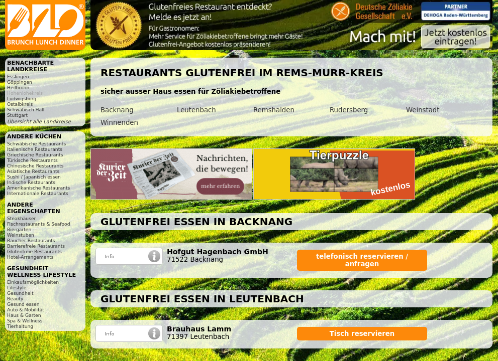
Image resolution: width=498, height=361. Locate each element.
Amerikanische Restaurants (38, 188)
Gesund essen (23, 304)
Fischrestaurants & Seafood (38, 224)
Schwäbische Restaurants (36, 143)
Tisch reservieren (362, 333)
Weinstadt (422, 110)
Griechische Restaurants (35, 154)
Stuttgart (17, 115)
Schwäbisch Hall (25, 109)
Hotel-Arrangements (30, 257)
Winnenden (119, 122)
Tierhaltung (20, 326)
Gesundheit (20, 293)
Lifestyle (16, 287)
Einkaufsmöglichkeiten (33, 282)
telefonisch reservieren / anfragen (362, 260)
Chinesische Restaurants (35, 165)
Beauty (15, 298)
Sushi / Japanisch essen (34, 176)
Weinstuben (20, 235)
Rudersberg (349, 110)
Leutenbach (196, 110)
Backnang (117, 110)
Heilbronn (18, 87)
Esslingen (18, 76)
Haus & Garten (24, 315)
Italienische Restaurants (34, 149)
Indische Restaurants (31, 182)
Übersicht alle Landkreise (39, 121)
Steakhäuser (21, 218)
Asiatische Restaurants (33, 171)
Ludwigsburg (21, 98)
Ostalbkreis (20, 104)
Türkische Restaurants (32, 160)
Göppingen (19, 82)
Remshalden (273, 110)
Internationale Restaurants (37, 193)
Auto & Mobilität (25, 309)
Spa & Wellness (24, 320)
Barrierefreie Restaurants (36, 246)
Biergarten (19, 229)
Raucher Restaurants (31, 240)
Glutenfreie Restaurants (34, 251)
